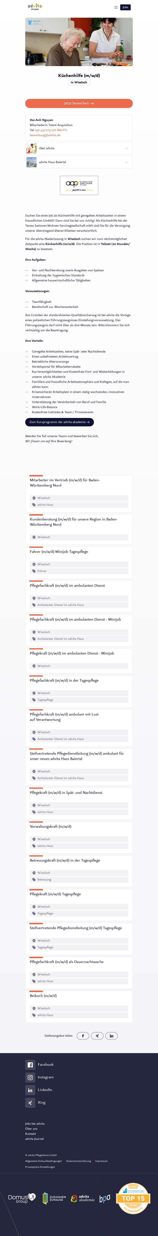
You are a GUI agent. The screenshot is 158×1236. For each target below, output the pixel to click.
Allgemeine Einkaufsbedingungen (43, 1161)
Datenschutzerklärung (78, 1161)
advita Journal (34, 1139)
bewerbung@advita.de (45, 135)
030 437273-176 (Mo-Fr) (51, 130)
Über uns (31, 1129)
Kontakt (30, 1134)
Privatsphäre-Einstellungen (40, 1167)
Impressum (101, 1161)
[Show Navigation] (116, 7)
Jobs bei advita (35, 1124)
